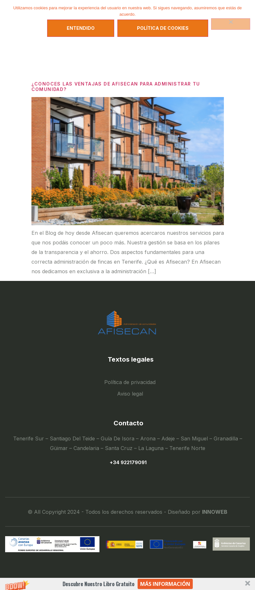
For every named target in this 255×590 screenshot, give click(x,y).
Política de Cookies (163, 28)
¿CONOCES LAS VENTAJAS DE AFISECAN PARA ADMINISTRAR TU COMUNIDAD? (115, 86)
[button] (127, 584)
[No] (230, 24)
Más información (165, 583)
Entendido (81, 28)
